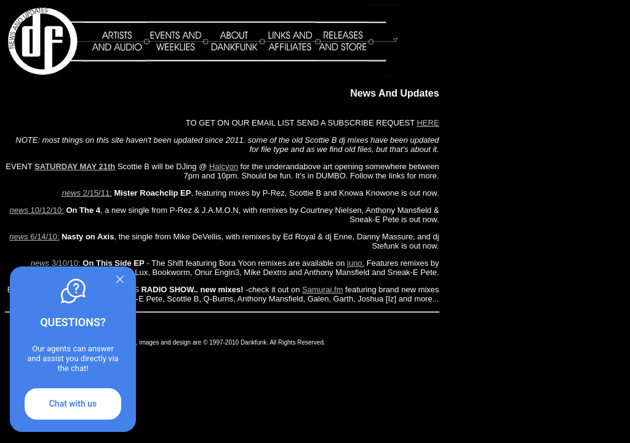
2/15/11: (87, 193)
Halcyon (223, 166)
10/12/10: (37, 210)
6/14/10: (34, 236)
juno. (355, 263)
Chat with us (73, 404)
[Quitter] (120, 279)
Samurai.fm (322, 289)
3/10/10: (56, 263)
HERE (428, 122)
